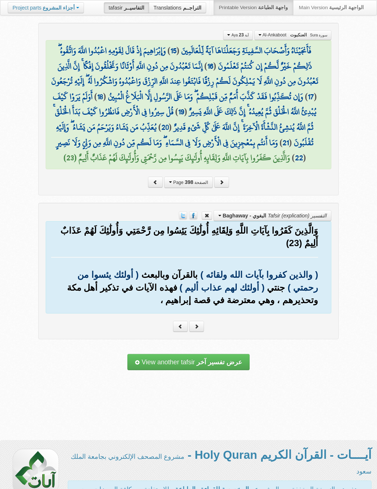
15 (173, 51)
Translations (177, 8)
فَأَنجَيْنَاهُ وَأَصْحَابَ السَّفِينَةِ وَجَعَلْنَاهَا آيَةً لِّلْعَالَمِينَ (246, 51)
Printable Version (253, 7)
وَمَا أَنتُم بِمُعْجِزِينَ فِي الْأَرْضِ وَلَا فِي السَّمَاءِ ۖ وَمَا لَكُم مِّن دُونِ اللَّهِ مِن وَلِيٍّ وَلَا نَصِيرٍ (167, 143)
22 (299, 158)
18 (100, 97)
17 (311, 97)
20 (165, 127)
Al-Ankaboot (293, 35)
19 (181, 112)
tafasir (126, 8)
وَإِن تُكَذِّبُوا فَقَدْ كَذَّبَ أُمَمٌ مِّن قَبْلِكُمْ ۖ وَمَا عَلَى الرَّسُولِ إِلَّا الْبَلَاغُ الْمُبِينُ (205, 97)
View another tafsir (188, 362)
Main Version (331, 7)
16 (210, 66)
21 (285, 143)
